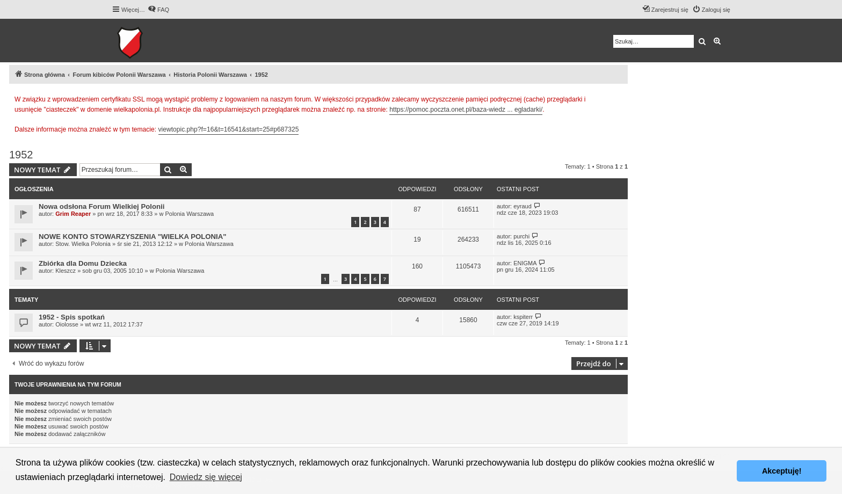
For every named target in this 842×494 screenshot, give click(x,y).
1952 (21, 155)
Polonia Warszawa (189, 213)
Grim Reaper (73, 213)
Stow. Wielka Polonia (83, 244)
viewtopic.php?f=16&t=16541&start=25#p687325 (228, 129)
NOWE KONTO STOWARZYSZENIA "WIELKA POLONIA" (133, 237)
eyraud (522, 206)
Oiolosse (66, 324)
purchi (521, 236)
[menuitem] (158, 9)
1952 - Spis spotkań (72, 317)
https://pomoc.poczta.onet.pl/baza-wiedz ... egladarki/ (465, 109)
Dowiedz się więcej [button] (206, 477)
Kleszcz (65, 270)
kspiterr (523, 317)
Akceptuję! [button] (782, 471)
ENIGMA (524, 263)
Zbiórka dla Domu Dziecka (83, 263)
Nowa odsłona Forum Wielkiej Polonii (101, 206)
